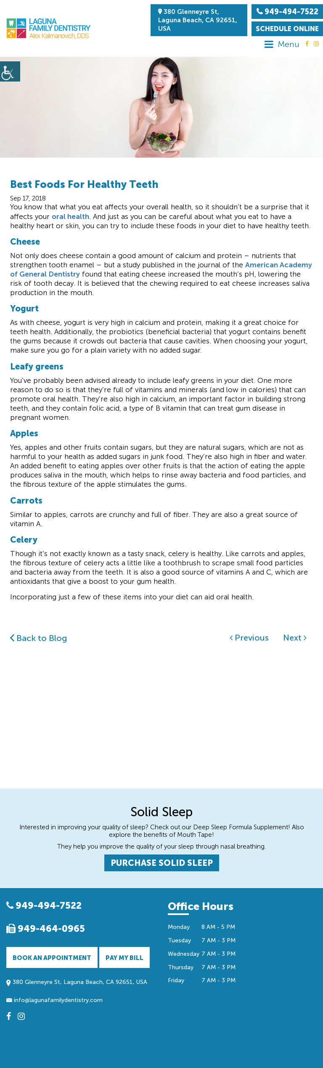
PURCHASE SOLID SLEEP (162, 863)
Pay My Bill (124, 958)
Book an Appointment (52, 958)
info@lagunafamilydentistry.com (54, 1000)
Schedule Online (287, 29)
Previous (249, 638)
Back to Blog (38, 638)
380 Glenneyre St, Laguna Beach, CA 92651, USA (197, 20)
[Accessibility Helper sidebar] (10, 71)
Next (295, 638)
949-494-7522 (44, 905)
